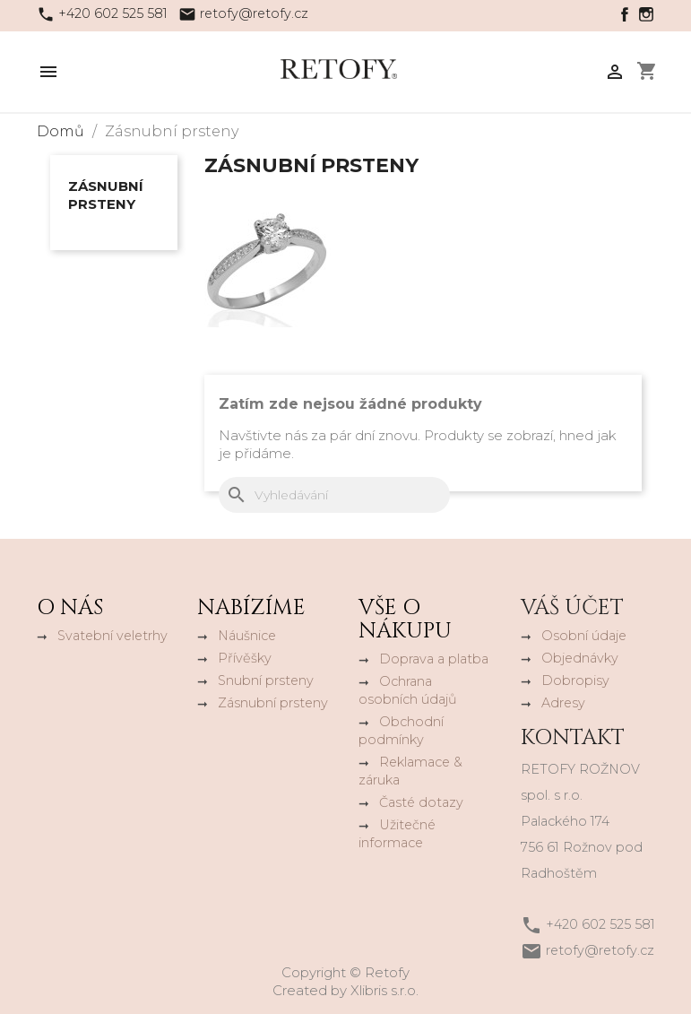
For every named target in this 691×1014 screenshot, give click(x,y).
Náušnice (247, 636)
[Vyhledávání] (334, 495)
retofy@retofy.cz (254, 13)
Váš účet (572, 608)
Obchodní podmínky (401, 731)
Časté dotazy (421, 802)
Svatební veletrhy (112, 636)
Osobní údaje (583, 636)
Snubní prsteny (266, 680)
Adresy (563, 703)
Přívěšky (245, 658)
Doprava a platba (433, 659)
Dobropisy (575, 680)
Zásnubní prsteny (105, 195)
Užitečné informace (397, 834)
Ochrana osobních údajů (407, 690)
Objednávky (579, 658)
